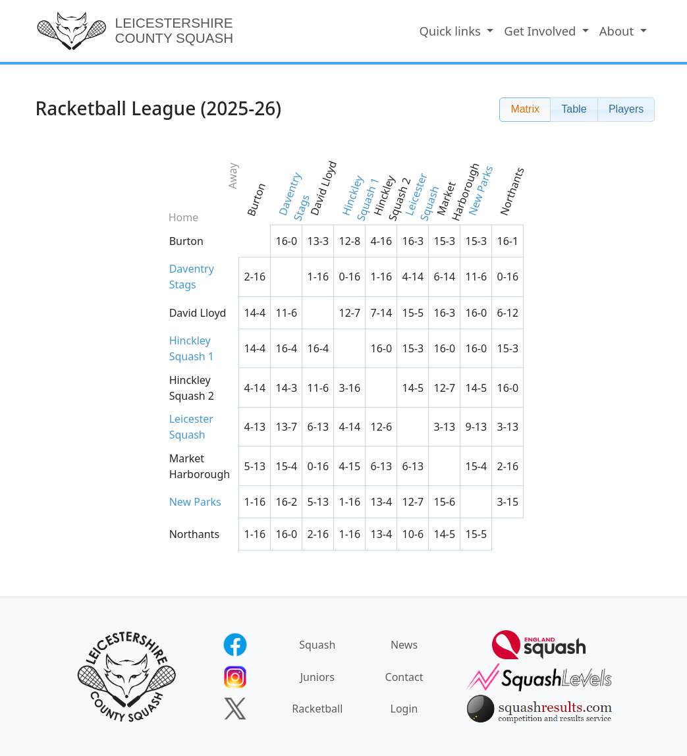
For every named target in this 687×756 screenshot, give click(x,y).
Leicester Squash (421, 197)
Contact (404, 677)
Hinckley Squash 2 (392, 198)
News (404, 644)
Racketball (317, 708)
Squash (317, 644)
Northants (511, 191)
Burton (256, 199)
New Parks (480, 190)
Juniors (317, 677)
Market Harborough (458, 190)
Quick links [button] (451, 31)
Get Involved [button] (541, 31)
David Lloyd (322, 188)
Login (404, 708)
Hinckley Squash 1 (360, 198)
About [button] (618, 31)
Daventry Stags (293, 197)
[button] (525, 109)
